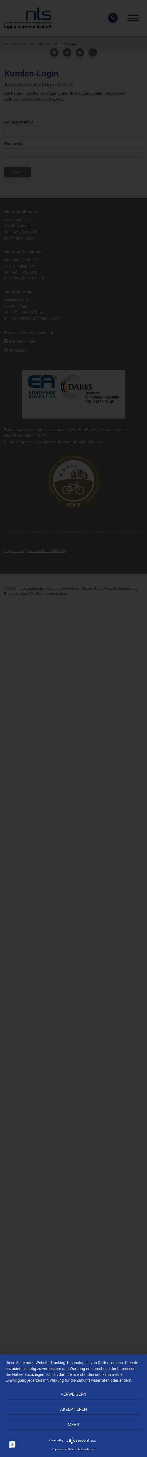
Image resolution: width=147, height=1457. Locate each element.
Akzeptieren (73, 1409)
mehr (73, 1424)
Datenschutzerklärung (81, 1449)
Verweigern (73, 1394)
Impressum (59, 1449)
